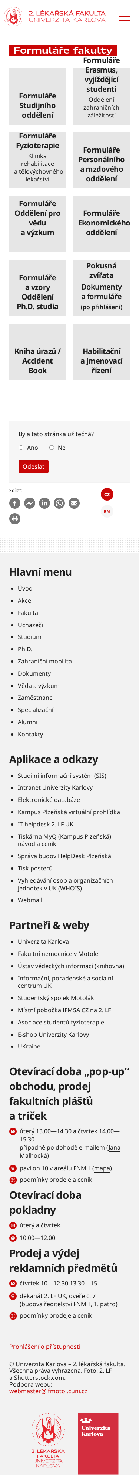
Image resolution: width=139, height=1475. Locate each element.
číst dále (37, 96)
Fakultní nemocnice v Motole (58, 954)
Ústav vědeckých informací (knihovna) (71, 966)
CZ (107, 494)
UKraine (29, 1046)
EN (107, 511)
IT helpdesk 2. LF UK (45, 824)
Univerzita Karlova (43, 941)
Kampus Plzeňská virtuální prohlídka (69, 812)
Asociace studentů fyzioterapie (61, 1022)
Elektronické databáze (49, 800)
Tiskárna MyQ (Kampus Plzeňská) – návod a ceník (67, 840)
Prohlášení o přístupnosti (44, 1346)
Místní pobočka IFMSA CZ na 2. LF (64, 1010)
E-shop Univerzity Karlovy (53, 1034)
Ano (32, 447)
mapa (102, 1168)
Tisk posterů (35, 868)
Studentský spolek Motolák (56, 998)
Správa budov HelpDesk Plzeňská (64, 856)
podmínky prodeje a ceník (56, 1179)
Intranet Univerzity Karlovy (55, 787)
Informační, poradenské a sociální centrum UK (65, 982)
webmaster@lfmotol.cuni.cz (48, 1391)
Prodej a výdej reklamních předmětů (63, 1260)
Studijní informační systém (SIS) (62, 776)
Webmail (30, 900)
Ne (62, 447)
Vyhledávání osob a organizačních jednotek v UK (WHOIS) (65, 884)
